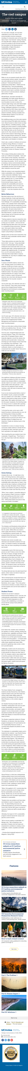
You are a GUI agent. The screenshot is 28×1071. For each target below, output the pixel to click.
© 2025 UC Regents (17, 1065)
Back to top (14, 1018)
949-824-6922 (6, 1035)
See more (14, 949)
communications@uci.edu (9, 1036)
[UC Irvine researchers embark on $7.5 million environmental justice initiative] (14, 849)
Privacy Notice (9, 1065)
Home (8, 1022)
